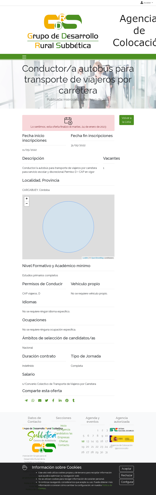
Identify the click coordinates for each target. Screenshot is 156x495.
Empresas (64, 437)
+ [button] (27, 199)
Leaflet (85, 258)
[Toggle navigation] (24, 57)
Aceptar (126, 468)
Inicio (63, 425)
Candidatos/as (63, 433)
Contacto (63, 445)
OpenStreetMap (97, 258)
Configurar (127, 482)
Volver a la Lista (126, 119)
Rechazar (126, 475)
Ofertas (63, 441)
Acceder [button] (145, 3)
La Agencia (63, 429)
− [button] (27, 203)
